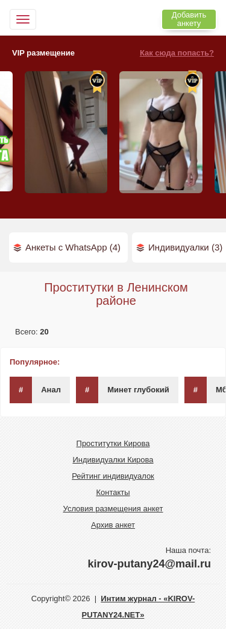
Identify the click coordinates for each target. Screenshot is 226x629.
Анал (35, 390)
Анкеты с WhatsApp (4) (73, 247)
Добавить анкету (189, 19)
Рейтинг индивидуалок (113, 476)
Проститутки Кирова (113, 443)
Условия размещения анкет (113, 508)
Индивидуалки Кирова (112, 459)
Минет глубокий (122, 390)
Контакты (113, 492)
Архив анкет (113, 524)
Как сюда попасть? (177, 52)
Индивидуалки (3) (185, 247)
